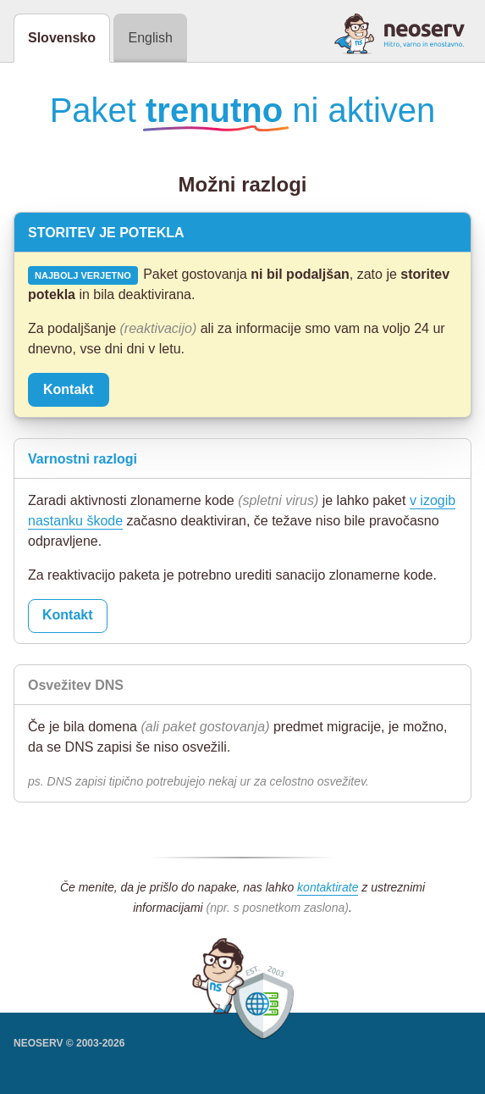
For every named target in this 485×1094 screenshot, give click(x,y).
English (150, 38)
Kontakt (68, 389)
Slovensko (62, 38)
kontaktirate (327, 887)
